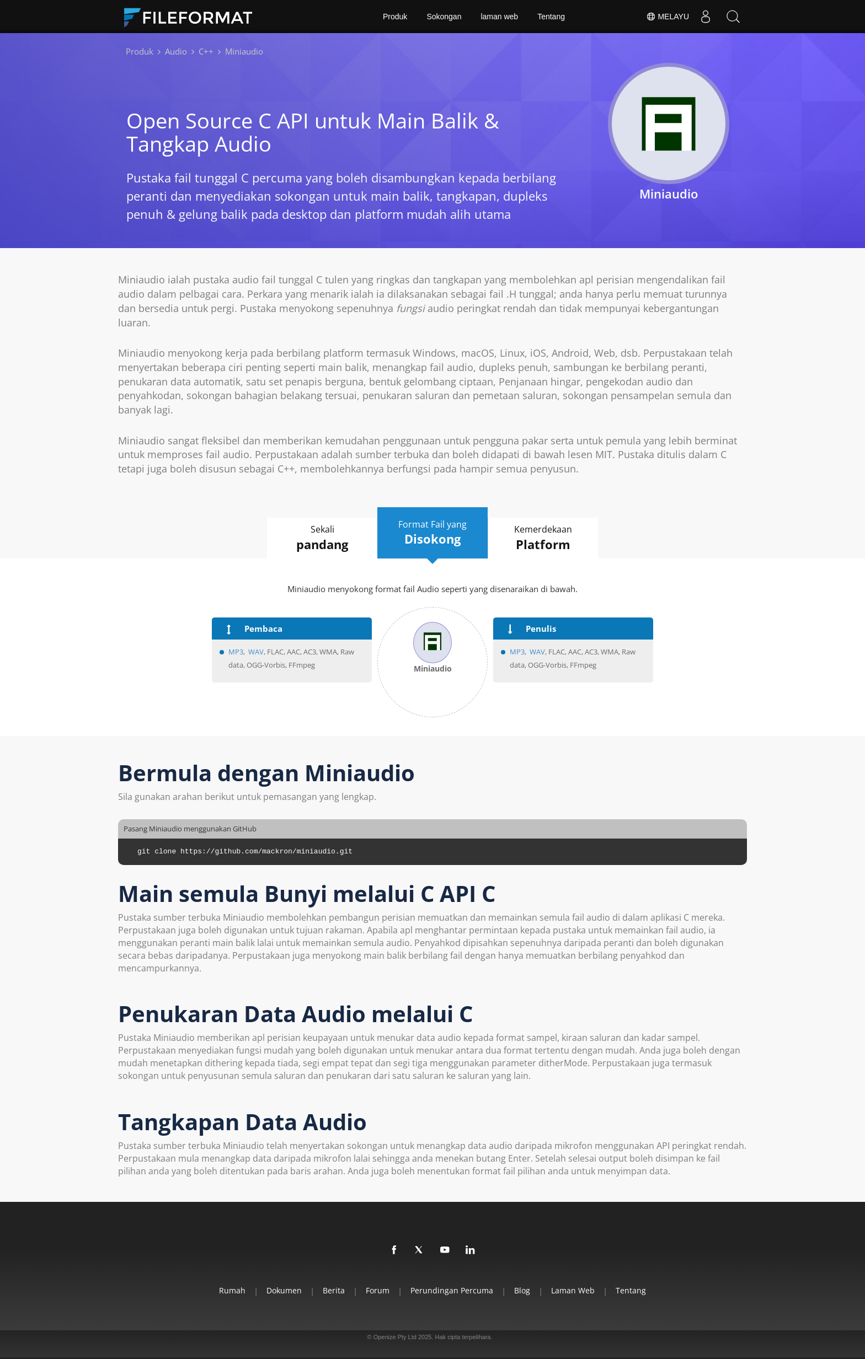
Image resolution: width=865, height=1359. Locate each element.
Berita (334, 1290)
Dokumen (284, 1290)
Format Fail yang (432, 533)
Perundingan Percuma (451, 1290)
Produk (395, 16)
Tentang (551, 16)
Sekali (322, 538)
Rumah (232, 1290)
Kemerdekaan (543, 538)
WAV (256, 652)
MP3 (235, 652)
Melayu (667, 17)
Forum (377, 1290)
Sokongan (443, 16)
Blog (522, 1290)
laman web (499, 16)
